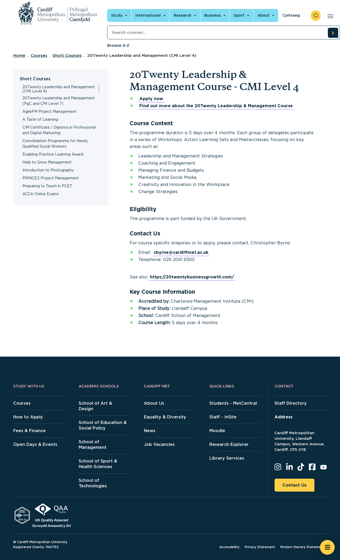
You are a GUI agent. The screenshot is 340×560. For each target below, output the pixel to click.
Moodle (217, 430)
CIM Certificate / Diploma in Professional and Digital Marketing (59, 130)
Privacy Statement (260, 547)
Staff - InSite (223, 416)
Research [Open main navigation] (182, 15)
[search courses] (333, 33)
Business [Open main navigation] (212, 15)
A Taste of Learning (40, 119)
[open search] (316, 15)
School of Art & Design (95, 406)
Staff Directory (291, 403)
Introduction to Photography (48, 170)
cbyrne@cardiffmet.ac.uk (181, 252)
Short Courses (67, 55)
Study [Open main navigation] (116, 15)
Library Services (226, 458)
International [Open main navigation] (148, 15)
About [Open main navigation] (263, 15)
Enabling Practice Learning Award (52, 154)
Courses (39, 55)
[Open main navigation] (329, 15)
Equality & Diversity (165, 416)
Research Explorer (229, 444)
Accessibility (229, 547)
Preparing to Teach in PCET (47, 186)
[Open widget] (327, 547)
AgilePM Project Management (49, 111)
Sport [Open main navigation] (239, 15)
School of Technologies (93, 483)
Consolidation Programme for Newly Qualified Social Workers (55, 143)
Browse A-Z (118, 45)
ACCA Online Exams (40, 194)
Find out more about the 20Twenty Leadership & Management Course (216, 105)
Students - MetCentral (233, 403)
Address (283, 416)
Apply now (151, 98)
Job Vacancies (159, 444)
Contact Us (294, 485)
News (149, 430)
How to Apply (28, 416)
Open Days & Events (35, 444)
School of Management (92, 444)
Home (19, 55)
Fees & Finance (29, 430)
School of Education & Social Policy (103, 425)
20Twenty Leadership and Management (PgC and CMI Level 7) (58, 101)
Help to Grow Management (47, 162)
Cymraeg (291, 15)
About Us (154, 403)
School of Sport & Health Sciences (98, 464)
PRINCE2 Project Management (50, 178)
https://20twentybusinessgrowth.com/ (192, 276)
